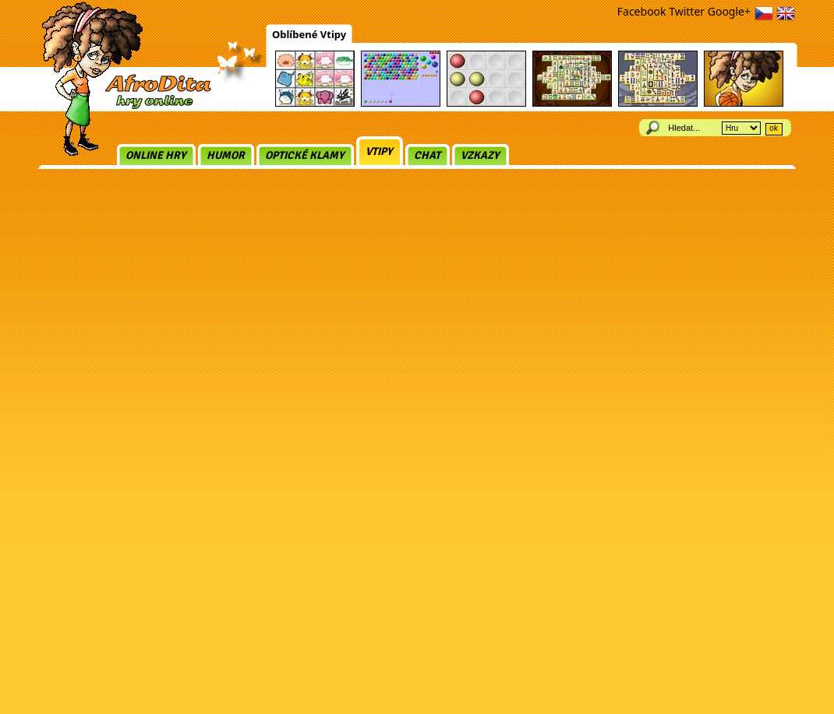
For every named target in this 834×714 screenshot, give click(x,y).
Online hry (155, 155)
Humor (226, 155)
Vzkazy (480, 155)
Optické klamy (305, 155)
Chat (427, 155)
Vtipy (379, 151)
